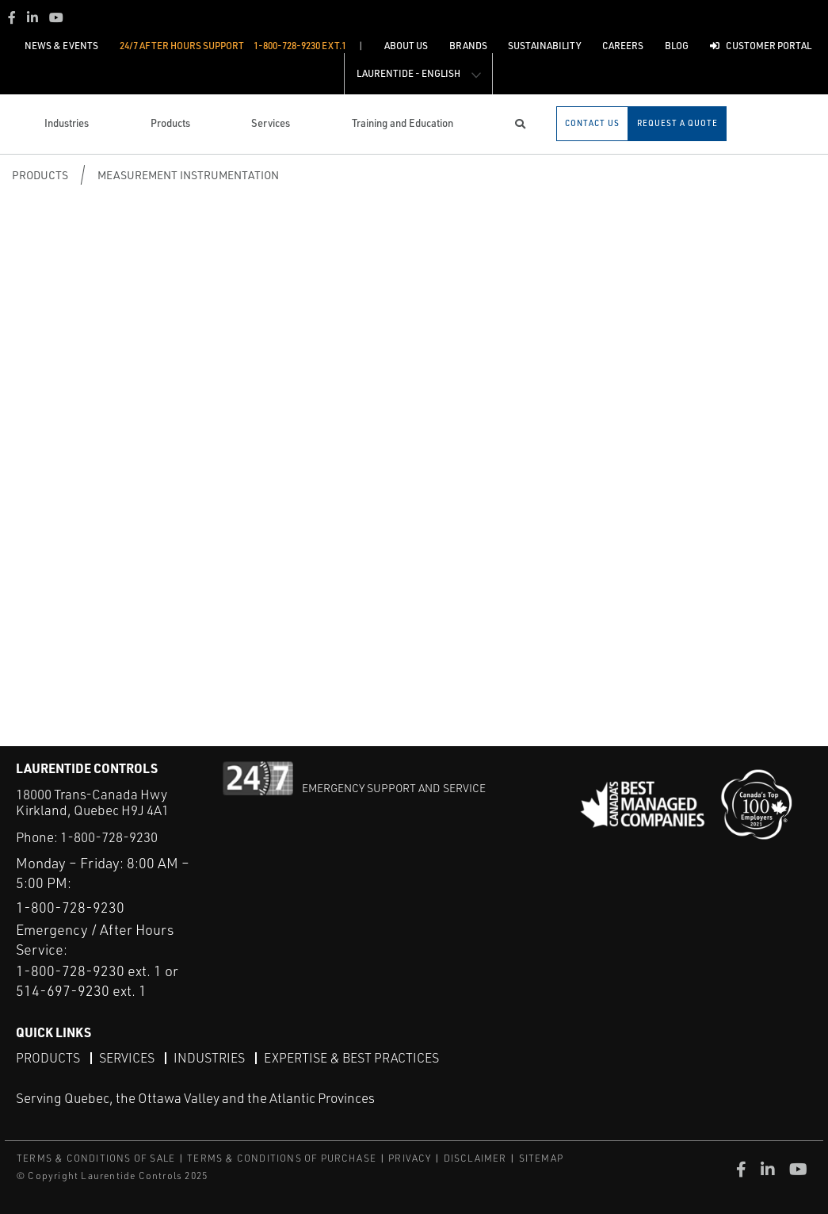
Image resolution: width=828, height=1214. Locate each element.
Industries (209, 1058)
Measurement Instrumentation (188, 175)
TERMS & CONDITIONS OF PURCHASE (281, 1158)
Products (40, 175)
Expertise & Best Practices (351, 1058)
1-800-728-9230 (109, 837)
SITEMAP (541, 1158)
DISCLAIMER (475, 1158)
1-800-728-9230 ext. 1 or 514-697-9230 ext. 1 (97, 980)
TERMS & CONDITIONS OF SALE (96, 1158)
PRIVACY (409, 1158)
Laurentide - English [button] (408, 73)
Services (127, 1058)
